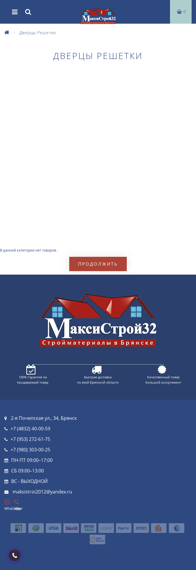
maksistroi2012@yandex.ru (42, 491)
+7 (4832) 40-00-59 (30, 428)
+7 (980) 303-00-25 (30, 449)
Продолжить (98, 264)
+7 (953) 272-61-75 (30, 439)
